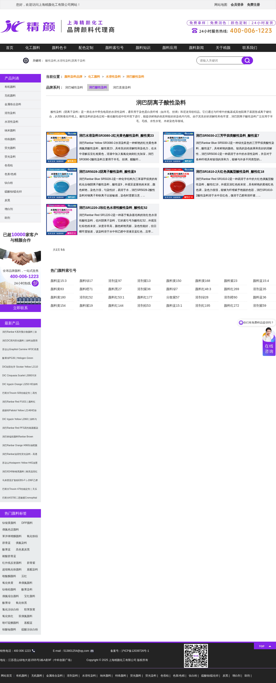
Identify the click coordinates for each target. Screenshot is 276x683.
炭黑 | (226, 675)
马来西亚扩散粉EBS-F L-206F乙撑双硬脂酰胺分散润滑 (20, 482)
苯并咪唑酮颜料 (12, 536)
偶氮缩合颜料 (10, 596)
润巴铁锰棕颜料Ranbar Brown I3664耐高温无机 (17, 438)
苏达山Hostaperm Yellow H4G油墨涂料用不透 (19, 464)
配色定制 (86, 48)
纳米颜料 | (106, 675)
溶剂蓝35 (259, 289)
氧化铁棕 (32, 536)
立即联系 (20, 308)
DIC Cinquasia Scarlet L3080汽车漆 (19, 377)
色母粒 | (166, 675)
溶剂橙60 (230, 297)
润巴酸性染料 (135, 76)
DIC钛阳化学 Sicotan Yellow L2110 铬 (20, 368)
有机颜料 (10, 86)
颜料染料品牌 (73, 76)
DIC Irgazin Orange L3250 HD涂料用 (20, 386)
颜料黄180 (58, 297)
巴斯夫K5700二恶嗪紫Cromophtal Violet (19, 499)
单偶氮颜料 (25, 582)
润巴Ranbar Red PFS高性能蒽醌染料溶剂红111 (20, 429)
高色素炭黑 (23, 549)
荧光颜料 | (137, 675)
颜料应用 (169, 48)
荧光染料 (10, 156)
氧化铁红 (7, 616)
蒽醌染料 (32, 569)
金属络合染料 (13, 104)
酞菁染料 (26, 589)
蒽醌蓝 (28, 622)
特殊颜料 (10, 139)
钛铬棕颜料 (9, 589)
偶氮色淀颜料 (10, 529)
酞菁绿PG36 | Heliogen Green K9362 (17, 360)
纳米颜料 (10, 130)
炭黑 (7, 200)
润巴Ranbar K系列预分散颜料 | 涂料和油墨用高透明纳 (19, 333)
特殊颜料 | (122, 675)
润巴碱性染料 (74, 87)
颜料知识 (143, 48)
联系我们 (249, 48)
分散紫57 (173, 297)
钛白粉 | (194, 675)
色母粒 (9, 165)
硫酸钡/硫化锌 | (211, 675)
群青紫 (31, 562)
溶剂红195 (202, 305)
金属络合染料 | (55, 675)
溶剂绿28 (202, 297)
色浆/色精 (10, 174)
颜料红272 (231, 305)
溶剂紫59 (259, 305)
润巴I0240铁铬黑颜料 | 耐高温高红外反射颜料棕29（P (19, 473)
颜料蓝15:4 (261, 281)
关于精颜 (223, 48)
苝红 (24, 576)
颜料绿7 (172, 289)
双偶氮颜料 (25, 616)
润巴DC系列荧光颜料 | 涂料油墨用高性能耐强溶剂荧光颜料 (19, 342)
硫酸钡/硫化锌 (13, 191)
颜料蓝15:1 (174, 305)
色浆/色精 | (180, 675)
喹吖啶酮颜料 (10, 622)
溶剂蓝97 (115, 281)
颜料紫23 (230, 281)
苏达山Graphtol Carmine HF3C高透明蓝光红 (20, 351)
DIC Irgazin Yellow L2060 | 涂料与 (19, 419)
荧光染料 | (152, 675)
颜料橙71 (86, 289)
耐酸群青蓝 (9, 556)
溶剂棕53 (144, 305)
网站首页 (6, 675)
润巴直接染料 (122, 87)
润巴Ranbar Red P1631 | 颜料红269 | (18, 403)
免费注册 (253, 4)
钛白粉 (9, 182)
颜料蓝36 (259, 297)
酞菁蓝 (6, 549)
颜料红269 (231, 289)
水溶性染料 (113, 76)
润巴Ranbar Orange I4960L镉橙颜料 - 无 (19, 447)
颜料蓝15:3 (58, 281)
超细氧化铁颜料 (12, 569)
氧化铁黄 (7, 582)
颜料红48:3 (203, 289)
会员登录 (237, 4)
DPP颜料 (27, 522)
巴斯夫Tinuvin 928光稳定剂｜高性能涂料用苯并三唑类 (19, 394)
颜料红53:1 (116, 297)
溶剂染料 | (73, 675)
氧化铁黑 (21, 602)
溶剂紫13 (144, 281)
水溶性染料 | (90, 675)
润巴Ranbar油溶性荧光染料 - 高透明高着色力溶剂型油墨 (19, 456)
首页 (9, 48)
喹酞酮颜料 (9, 576)
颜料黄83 (57, 289)
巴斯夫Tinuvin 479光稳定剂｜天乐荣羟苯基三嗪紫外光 (19, 490)
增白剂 (9, 209)
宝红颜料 (29, 596)
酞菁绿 (6, 602)
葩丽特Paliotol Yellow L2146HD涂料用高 (19, 412)
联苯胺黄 (29, 609)
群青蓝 (6, 542)
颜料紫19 (86, 305)
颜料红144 (115, 305)
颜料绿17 (86, 281)
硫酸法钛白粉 (29, 629)
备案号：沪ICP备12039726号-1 (129, 650)
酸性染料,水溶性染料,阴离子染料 (65, 60)
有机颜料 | (22, 675)
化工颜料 (32, 48)
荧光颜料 (10, 148)
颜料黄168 (202, 281)
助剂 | (247, 675)
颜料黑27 (115, 289)
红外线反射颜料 (12, 562)
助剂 (7, 217)
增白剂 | (237, 675)
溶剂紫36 (144, 289)
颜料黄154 (58, 305)
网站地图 (220, 4)
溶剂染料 (10, 113)
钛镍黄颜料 (9, 522)
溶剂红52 (86, 297)
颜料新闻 (196, 48)
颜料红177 (144, 297)
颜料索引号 (114, 48)
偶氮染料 (21, 542)
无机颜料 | (38, 675)
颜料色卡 (59, 48)
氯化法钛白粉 (10, 609)
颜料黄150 (173, 281)
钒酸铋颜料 (9, 629)
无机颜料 (10, 95)
